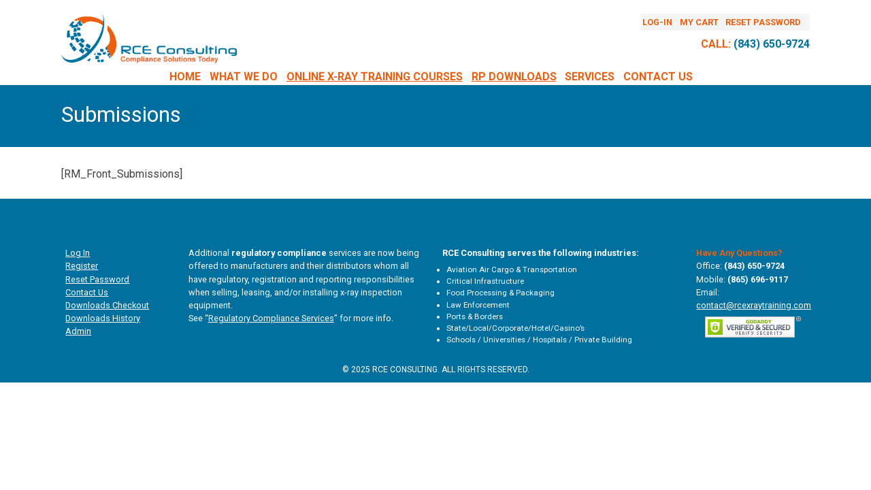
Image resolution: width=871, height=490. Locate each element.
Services (589, 76)
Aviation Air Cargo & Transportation (511, 269)
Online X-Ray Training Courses (374, 76)
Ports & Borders (474, 316)
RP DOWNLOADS (514, 76)
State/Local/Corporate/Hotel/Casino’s (515, 328)
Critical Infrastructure (485, 281)
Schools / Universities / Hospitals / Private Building (539, 339)
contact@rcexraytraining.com (753, 305)
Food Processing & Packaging (500, 292)
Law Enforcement (478, 305)
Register (81, 266)
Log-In (657, 22)
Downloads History (102, 318)
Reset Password (763, 22)
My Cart (699, 22)
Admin (78, 331)
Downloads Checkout (107, 305)
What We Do (244, 76)
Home (185, 76)
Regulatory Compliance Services (271, 318)
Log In (77, 253)
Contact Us (658, 76)
